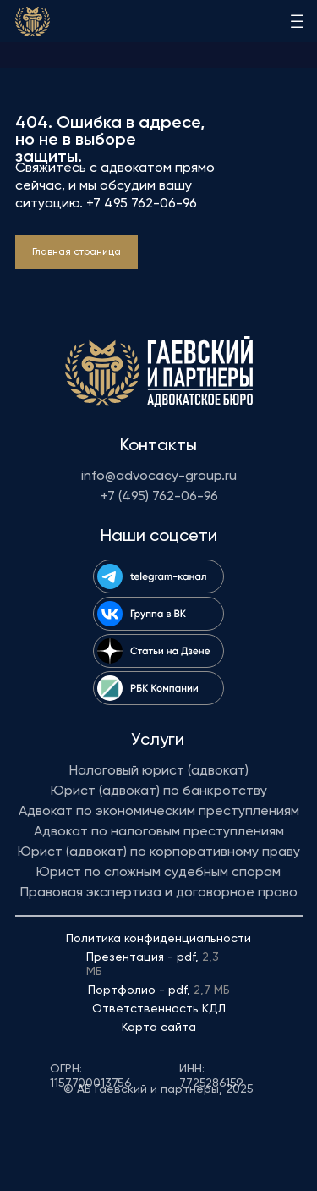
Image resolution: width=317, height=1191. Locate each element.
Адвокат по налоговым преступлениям (159, 832)
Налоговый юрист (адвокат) (159, 771)
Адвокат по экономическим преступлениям (159, 812)
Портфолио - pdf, (159, 990)
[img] (32, 21)
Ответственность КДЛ (159, 1009)
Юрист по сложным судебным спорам (158, 872)
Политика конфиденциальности (158, 939)
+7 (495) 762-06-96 (159, 497)
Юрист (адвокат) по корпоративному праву (159, 852)
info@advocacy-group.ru (159, 476)
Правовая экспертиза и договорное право (159, 893)
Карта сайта (159, 1028)
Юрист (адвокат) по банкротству (159, 791)
